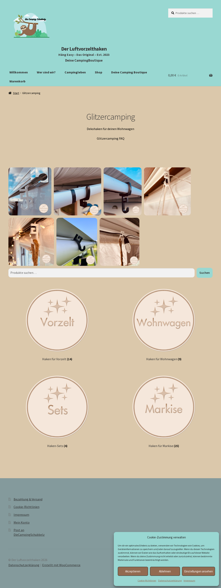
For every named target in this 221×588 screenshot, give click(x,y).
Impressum (189, 580)
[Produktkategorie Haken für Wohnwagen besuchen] (164, 324)
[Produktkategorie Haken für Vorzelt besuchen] (57, 324)
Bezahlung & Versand (28, 499)
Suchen (204, 273)
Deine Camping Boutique (129, 72)
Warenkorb (17, 81)
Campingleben (75, 72)
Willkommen (18, 72)
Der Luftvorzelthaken (84, 49)
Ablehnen (165, 571)
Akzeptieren (132, 571)
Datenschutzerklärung (170, 580)
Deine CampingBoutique (84, 60)
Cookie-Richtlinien (147, 580)
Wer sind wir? (46, 72)
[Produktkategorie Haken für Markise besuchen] (164, 411)
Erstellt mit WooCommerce (61, 565)
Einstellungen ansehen (198, 571)
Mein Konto (22, 522)
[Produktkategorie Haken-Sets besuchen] (57, 411)
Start (16, 93)
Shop (98, 72)
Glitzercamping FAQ (110, 138)
